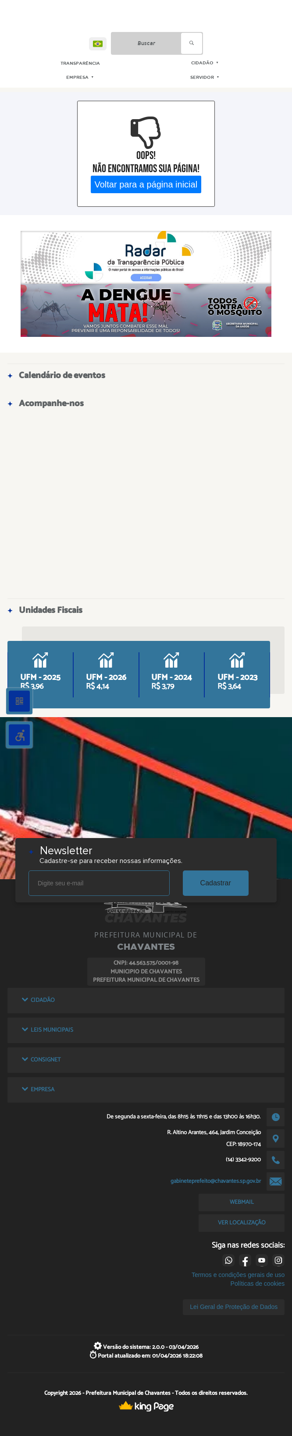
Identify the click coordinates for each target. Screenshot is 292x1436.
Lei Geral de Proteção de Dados (234, 1306)
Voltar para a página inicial (146, 184)
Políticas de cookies (258, 1283)
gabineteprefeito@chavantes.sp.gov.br (216, 1181)
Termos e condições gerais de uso (238, 1274)
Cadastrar (215, 883)
